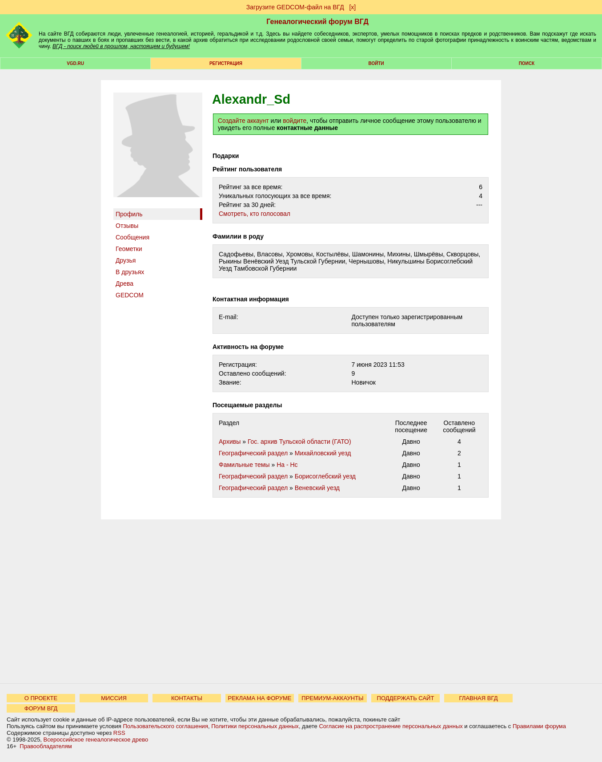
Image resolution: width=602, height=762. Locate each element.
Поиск (526, 63)
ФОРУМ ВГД (41, 708)
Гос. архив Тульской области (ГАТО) (299, 441)
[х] (352, 7)
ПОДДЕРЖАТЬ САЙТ (405, 698)
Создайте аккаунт (243, 120)
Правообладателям (46, 746)
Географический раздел (253, 453)
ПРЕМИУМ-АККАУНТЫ (332, 698)
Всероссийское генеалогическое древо (96, 739)
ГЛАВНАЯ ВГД (478, 698)
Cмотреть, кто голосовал (254, 213)
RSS (119, 733)
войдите (294, 120)
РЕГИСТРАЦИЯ (225, 63)
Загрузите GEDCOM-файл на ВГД (295, 7)
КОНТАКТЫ (186, 698)
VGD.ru (75, 63)
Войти (376, 63)
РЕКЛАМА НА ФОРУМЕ (259, 698)
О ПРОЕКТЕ (40, 698)
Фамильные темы (244, 464)
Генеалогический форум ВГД (317, 21)
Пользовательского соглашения (165, 726)
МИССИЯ (114, 698)
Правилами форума (539, 726)
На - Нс (287, 464)
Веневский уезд (317, 487)
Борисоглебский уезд (325, 476)
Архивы (230, 441)
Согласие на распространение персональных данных (390, 726)
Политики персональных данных (255, 726)
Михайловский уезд (323, 453)
